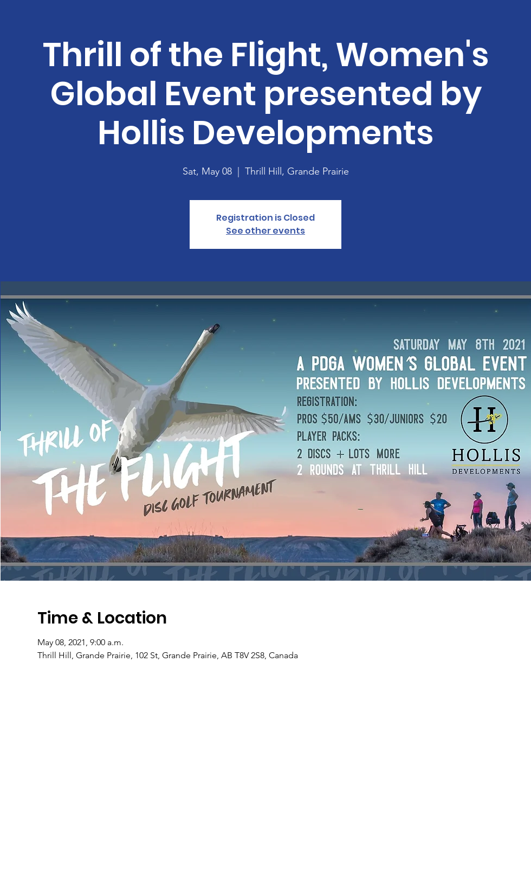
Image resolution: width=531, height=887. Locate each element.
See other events (265, 230)
